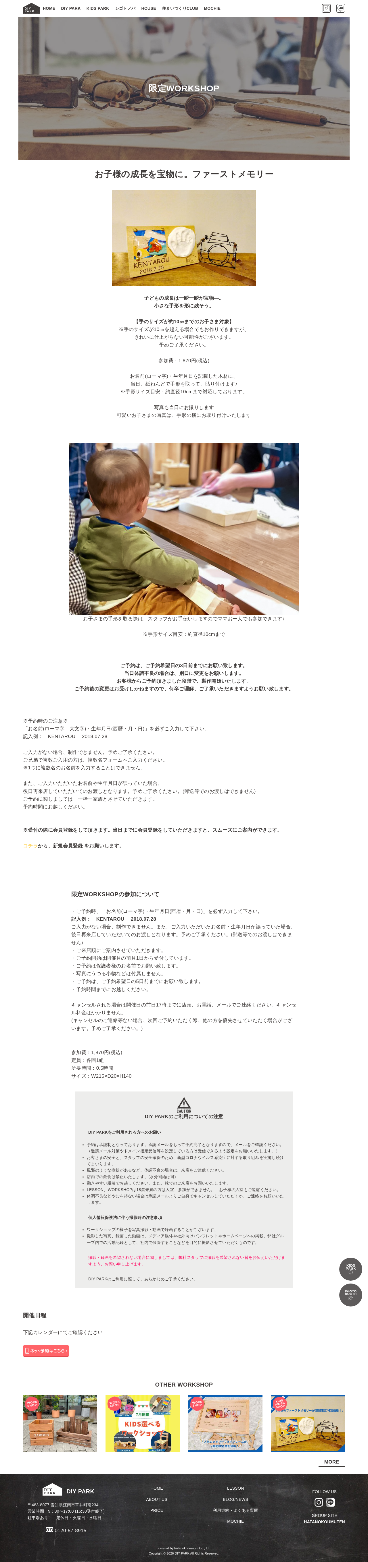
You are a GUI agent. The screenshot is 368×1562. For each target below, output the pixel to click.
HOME (49, 8)
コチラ (30, 846)
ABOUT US (156, 1499)
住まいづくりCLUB (180, 8)
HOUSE (148, 8)
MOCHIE (212, 8)
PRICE (156, 1510)
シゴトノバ (125, 8)
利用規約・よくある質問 (235, 1510)
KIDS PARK (98, 8)
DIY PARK (70, 8)
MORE (331, 1462)
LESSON (235, 1488)
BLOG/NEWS (235, 1499)
